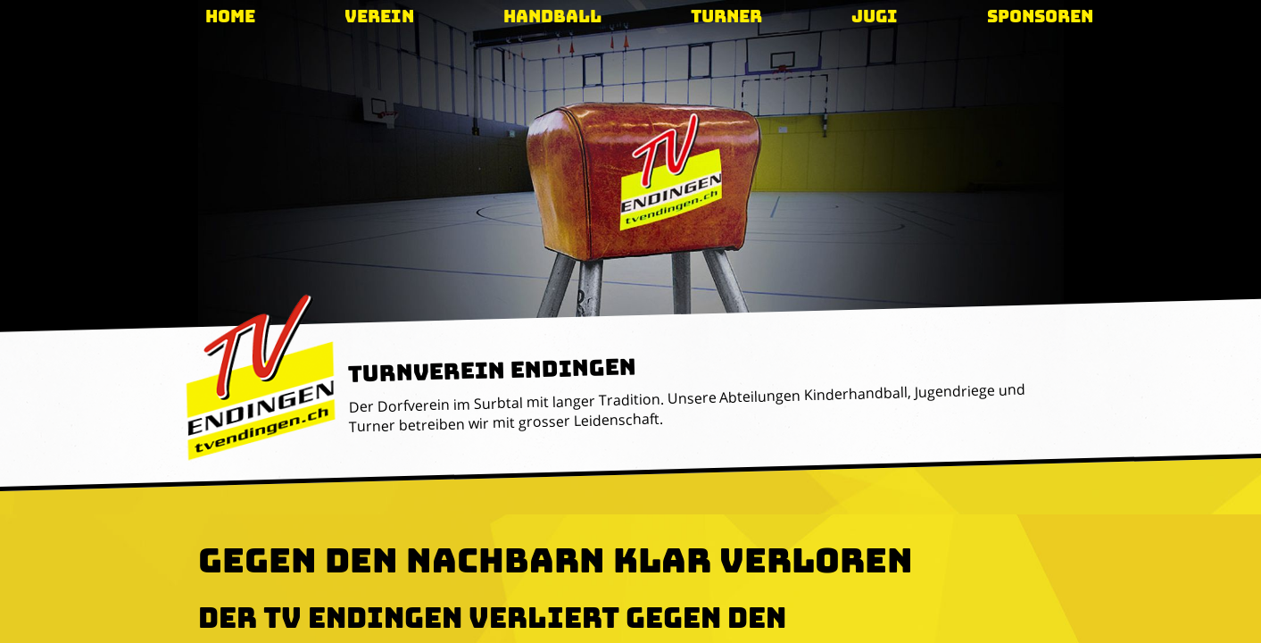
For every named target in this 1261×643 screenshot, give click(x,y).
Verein (379, 16)
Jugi (874, 16)
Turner (726, 16)
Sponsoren (1040, 16)
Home (230, 16)
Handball (552, 16)
